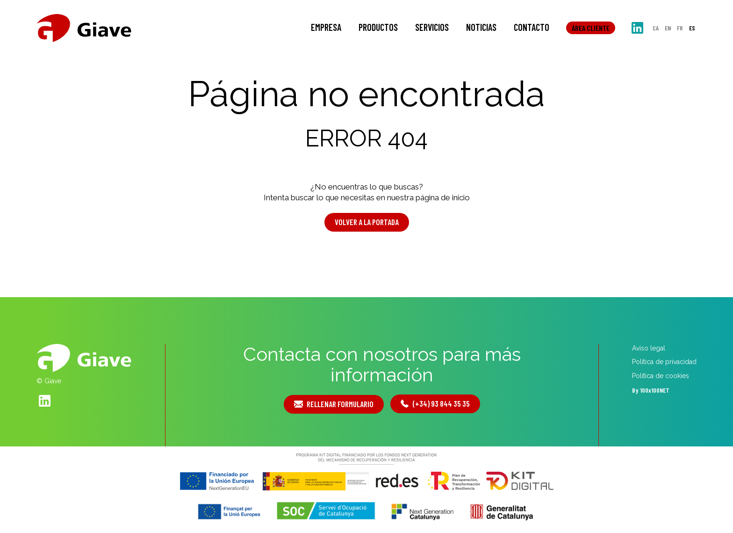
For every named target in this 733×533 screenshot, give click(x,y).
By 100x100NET (650, 390)
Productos (378, 27)
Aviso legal (648, 348)
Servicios (432, 27)
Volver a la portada (367, 221)
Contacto (531, 27)
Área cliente (591, 27)
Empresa (326, 27)
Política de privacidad (664, 361)
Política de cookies (660, 376)
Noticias (481, 27)
